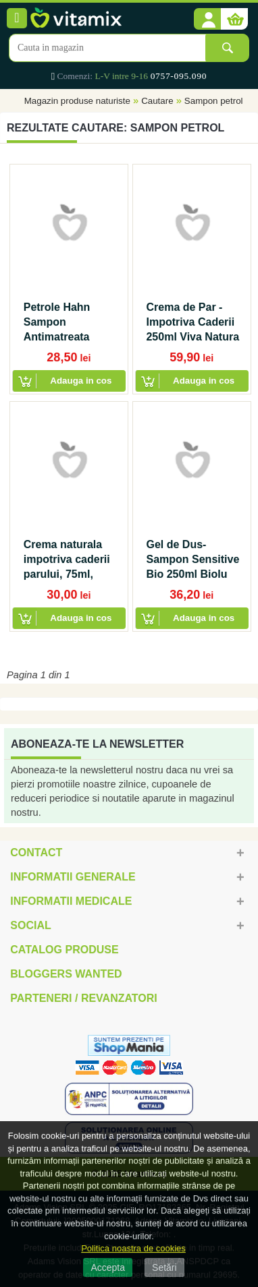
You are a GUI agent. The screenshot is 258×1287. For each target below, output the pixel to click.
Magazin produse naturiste (77, 101)
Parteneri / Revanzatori (83, 998)
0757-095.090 (179, 76)
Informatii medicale (71, 901)
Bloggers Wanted (66, 974)
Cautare (157, 101)
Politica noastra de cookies (133, 1248)
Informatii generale (72, 876)
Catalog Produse (64, 949)
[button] (207, 19)
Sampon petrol (213, 101)
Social (30, 925)
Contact (36, 852)
